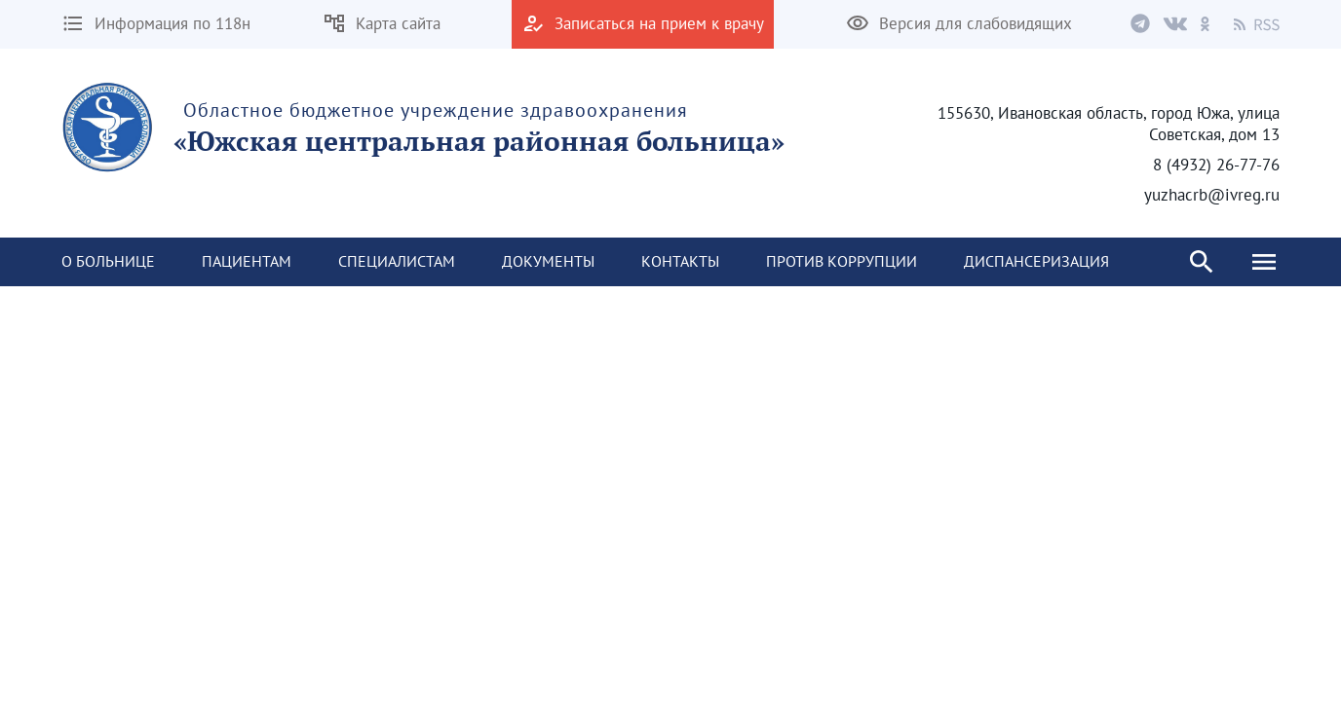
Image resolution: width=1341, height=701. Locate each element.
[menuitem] (108, 262)
